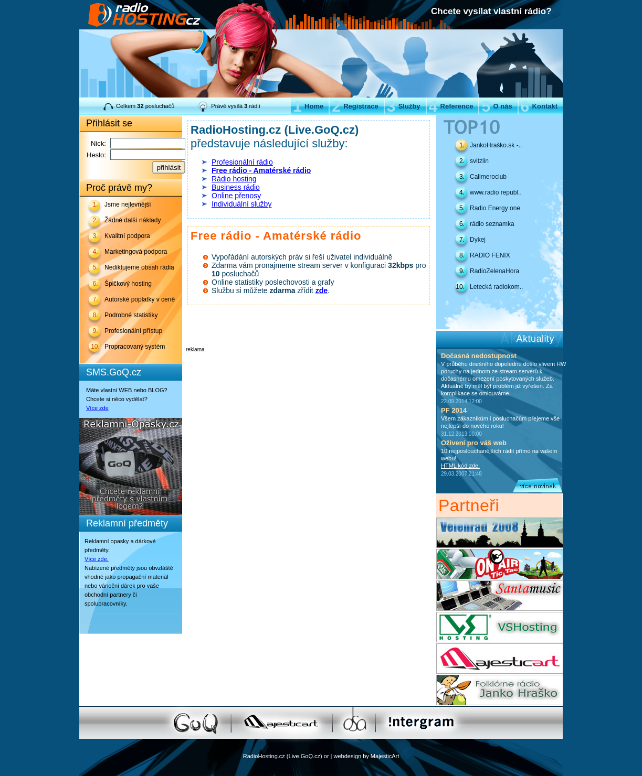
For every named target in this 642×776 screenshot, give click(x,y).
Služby (403, 106)
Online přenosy (236, 195)
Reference (451, 106)
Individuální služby (241, 204)
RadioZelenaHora (494, 271)
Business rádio (236, 187)
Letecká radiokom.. (496, 286)
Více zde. (97, 559)
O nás (496, 106)
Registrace (355, 106)
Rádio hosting (234, 179)
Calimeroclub (488, 176)
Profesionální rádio (242, 162)
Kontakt (539, 106)
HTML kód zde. (460, 465)
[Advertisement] (308, 368)
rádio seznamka (492, 224)
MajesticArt (385, 756)
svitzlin (479, 161)
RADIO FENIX (490, 255)
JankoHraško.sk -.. (496, 145)
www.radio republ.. (496, 192)
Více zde (97, 408)
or (326, 756)
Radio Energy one (495, 208)
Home (308, 106)
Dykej (478, 239)
